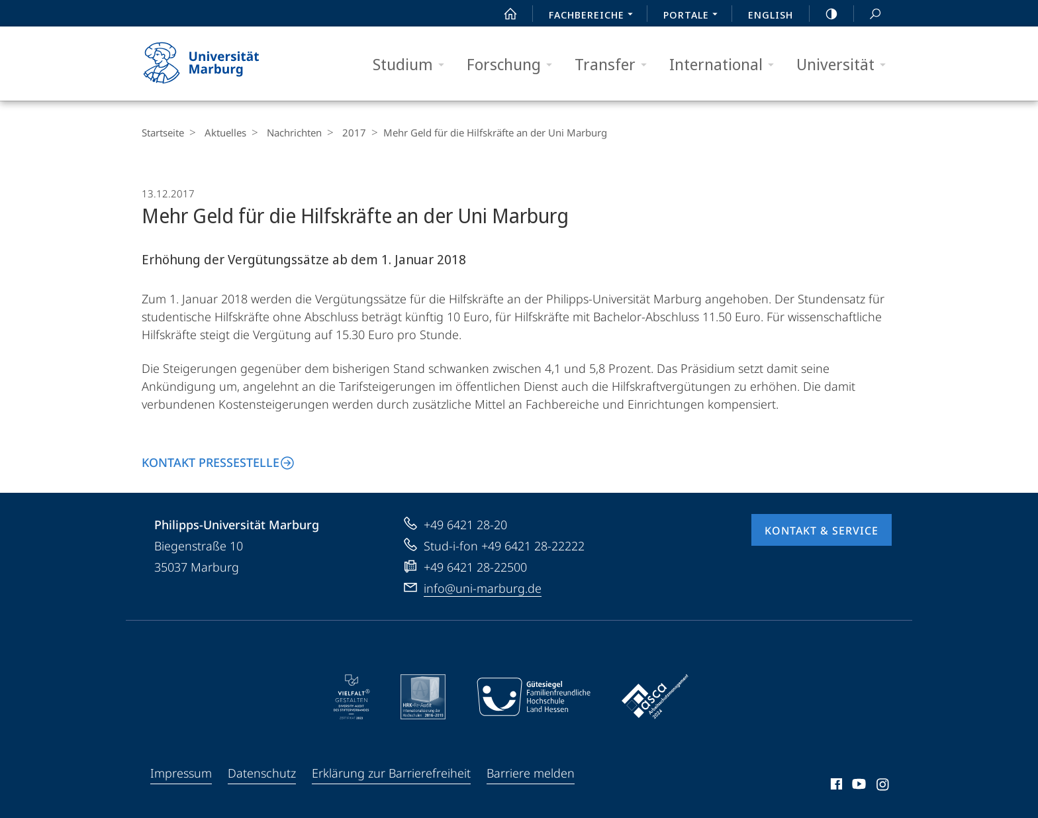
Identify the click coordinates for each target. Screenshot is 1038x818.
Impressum (181, 773)
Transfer (615, 64)
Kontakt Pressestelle (210, 462)
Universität (845, 64)
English (770, 14)
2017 (344, 132)
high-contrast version (824, 14)
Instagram (883, 786)
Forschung (514, 64)
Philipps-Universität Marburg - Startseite (213, 63)
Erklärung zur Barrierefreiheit (391, 773)
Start (503, 14)
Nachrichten (287, 132)
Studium (413, 64)
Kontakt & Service (821, 530)
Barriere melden (531, 773)
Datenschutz (262, 773)
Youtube (857, 786)
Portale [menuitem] (694, 16)
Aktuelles (222, 132)
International (725, 64)
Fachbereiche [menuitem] (594, 16)
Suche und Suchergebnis (868, 14)
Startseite (163, 132)
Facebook (835, 786)
